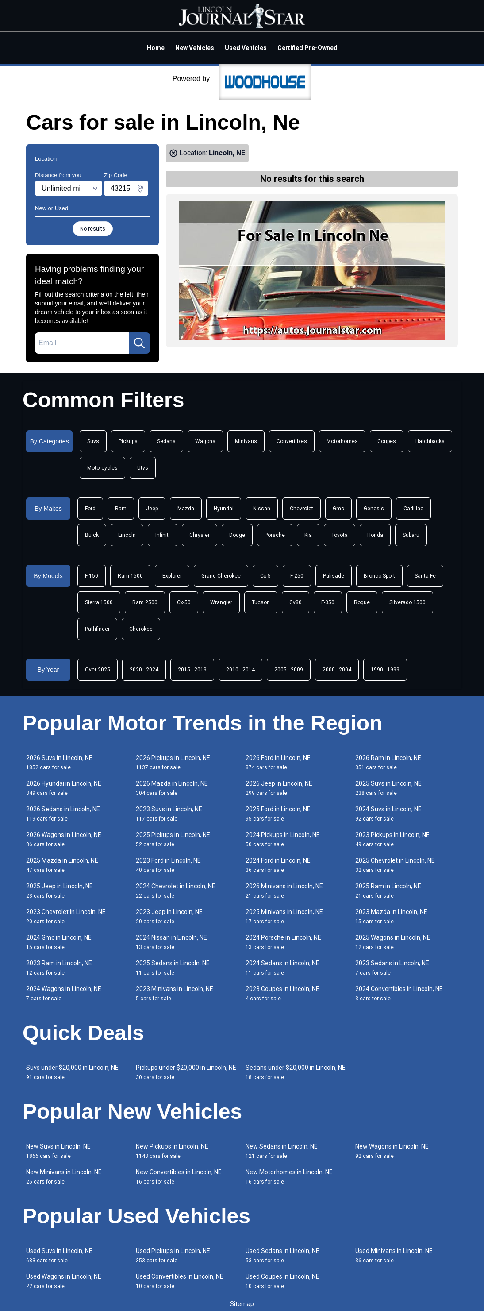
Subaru (411, 535)
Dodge (237, 535)
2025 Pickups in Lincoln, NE (173, 839)
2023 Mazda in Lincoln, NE (391, 916)
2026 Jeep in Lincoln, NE (279, 788)
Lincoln (127, 535)
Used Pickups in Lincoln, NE (173, 1255)
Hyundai (224, 508)
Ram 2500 (144, 602)
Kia (308, 535)
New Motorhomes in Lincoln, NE (289, 1176)
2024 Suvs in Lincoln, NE (388, 814)
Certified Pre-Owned (307, 47)
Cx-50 (184, 602)
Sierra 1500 (99, 602)
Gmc (338, 508)
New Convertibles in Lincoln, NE (179, 1176)
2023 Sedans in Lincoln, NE (392, 968)
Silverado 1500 (407, 602)
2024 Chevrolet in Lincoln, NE (175, 891)
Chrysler (199, 535)
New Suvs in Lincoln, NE (58, 1151)
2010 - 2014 (240, 670)
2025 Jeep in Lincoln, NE (59, 891)
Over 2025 (97, 670)
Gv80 (295, 602)
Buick (92, 535)
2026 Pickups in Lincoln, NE (173, 762)
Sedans (166, 441)
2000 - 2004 (337, 670)
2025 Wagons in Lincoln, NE (392, 942)
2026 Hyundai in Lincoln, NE (63, 788)
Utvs (142, 468)
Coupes (386, 441)
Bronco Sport (379, 576)
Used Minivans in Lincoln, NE (394, 1255)
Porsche (275, 535)
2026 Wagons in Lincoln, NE (63, 839)
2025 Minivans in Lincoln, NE (284, 916)
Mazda (185, 508)
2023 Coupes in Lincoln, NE (282, 993)
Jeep (152, 508)
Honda (375, 535)
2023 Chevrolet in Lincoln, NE (66, 916)
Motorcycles (102, 468)
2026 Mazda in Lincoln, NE (172, 788)
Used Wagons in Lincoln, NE (63, 1281)
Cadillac (413, 508)
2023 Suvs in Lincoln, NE (169, 814)
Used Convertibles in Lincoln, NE (179, 1281)
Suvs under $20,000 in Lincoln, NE (72, 1072)
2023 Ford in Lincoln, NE (168, 865)
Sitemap (242, 1303)
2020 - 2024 (144, 670)
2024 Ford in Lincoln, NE (278, 865)
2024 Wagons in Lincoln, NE (63, 993)
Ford (90, 508)
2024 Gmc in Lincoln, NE (59, 942)
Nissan (261, 508)
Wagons (205, 441)
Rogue (362, 602)
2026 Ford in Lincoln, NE (278, 762)
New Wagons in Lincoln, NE (392, 1151)
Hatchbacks (430, 441)
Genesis (374, 508)
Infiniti (162, 535)
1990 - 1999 (385, 670)
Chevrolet (301, 508)
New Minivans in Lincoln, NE (64, 1176)
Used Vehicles (246, 47)
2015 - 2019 (192, 670)
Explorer (172, 576)
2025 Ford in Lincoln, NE (278, 814)
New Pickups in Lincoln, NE (172, 1151)
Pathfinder (97, 629)
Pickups (128, 441)
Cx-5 (265, 576)
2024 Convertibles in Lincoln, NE (399, 993)
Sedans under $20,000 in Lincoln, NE (296, 1072)
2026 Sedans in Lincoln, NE (63, 814)
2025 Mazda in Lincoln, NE (62, 865)
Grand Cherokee (221, 576)
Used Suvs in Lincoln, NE (59, 1255)
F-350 (327, 602)
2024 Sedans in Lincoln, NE (282, 968)
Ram (121, 508)
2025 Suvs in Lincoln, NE (388, 788)
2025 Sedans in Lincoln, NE (173, 968)
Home (156, 47)
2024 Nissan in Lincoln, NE (171, 942)
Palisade (333, 576)
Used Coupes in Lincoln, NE (282, 1281)
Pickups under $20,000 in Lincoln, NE (186, 1072)
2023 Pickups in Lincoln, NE (392, 839)
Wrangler (221, 602)
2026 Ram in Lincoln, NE (388, 762)
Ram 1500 (130, 576)
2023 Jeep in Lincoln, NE (169, 916)
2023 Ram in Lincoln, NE (59, 968)
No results (92, 229)
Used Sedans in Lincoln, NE (282, 1255)
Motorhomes (342, 441)
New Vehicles (194, 47)
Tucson (261, 602)
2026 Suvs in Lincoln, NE (59, 762)
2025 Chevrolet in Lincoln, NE (395, 865)
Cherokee (141, 629)
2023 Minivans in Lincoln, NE (174, 993)
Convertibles (292, 441)
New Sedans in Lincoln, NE (282, 1151)
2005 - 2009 (288, 670)
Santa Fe (425, 576)
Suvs (93, 441)
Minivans (246, 441)
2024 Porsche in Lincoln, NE (283, 942)
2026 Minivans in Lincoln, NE (284, 891)
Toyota (339, 535)
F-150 (91, 576)
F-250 (296, 576)
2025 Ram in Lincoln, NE (388, 891)
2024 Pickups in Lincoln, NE (283, 839)
